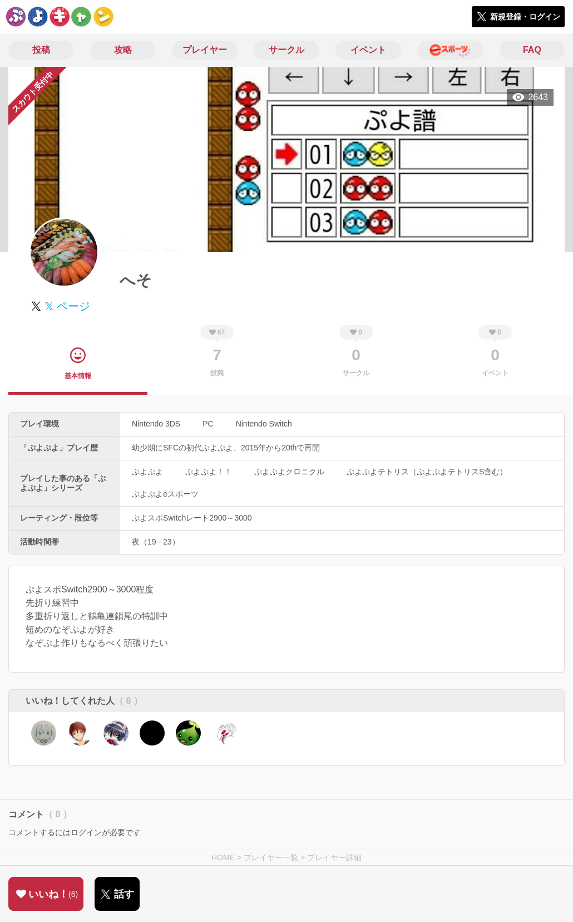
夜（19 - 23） (156, 541)
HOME (223, 857)
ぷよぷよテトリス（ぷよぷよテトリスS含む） (427, 471)
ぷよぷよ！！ (208, 471)
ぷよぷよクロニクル (289, 471)
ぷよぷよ (147, 471)
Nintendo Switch (264, 423)
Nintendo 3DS (156, 423)
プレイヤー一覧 (271, 857)
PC (207, 423)
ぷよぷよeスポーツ (165, 493)
